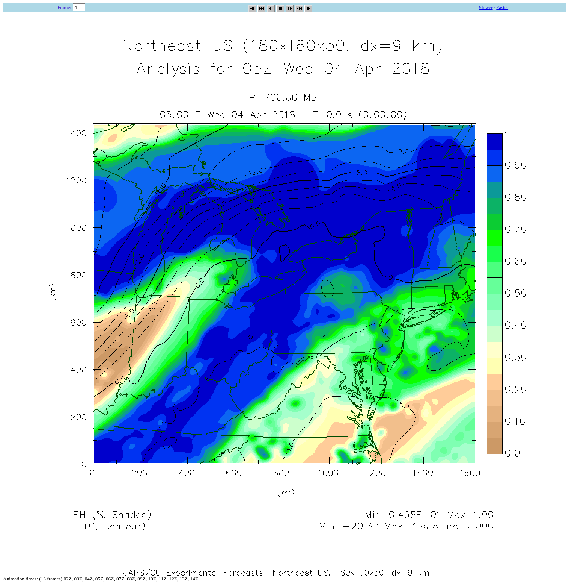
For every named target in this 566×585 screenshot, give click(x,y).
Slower (486, 7)
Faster (502, 7)
